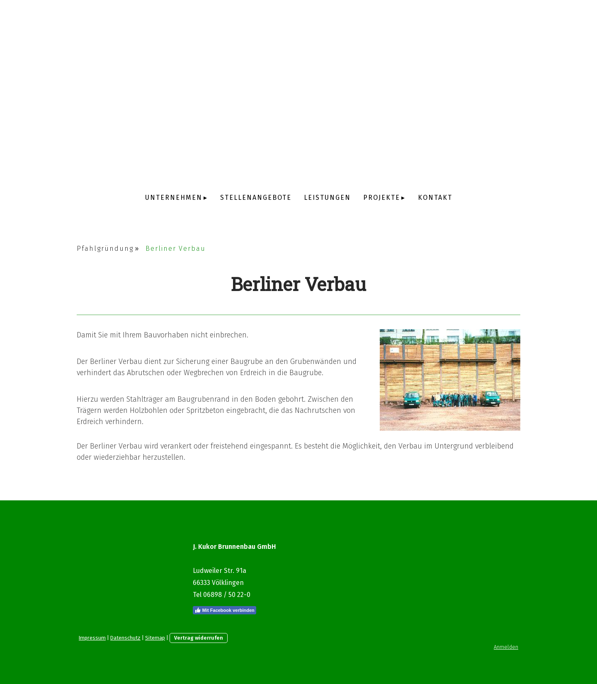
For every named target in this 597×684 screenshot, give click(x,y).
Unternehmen (173, 197)
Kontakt (435, 197)
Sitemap (155, 638)
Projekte (381, 197)
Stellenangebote (255, 197)
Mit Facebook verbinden (224, 610)
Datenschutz (125, 638)
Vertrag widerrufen (198, 638)
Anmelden (506, 647)
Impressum (92, 638)
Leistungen (327, 197)
